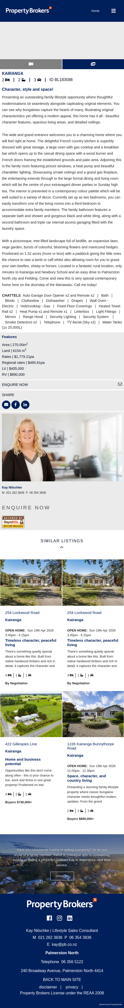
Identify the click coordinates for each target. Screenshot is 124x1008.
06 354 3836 (78, 937)
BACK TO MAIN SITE (62, 980)
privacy (72, 987)
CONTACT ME (62, 876)
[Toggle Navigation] (113, 11)
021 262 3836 (47, 937)
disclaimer (48, 987)
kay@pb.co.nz (64, 944)
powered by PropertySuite (110, 1004)
